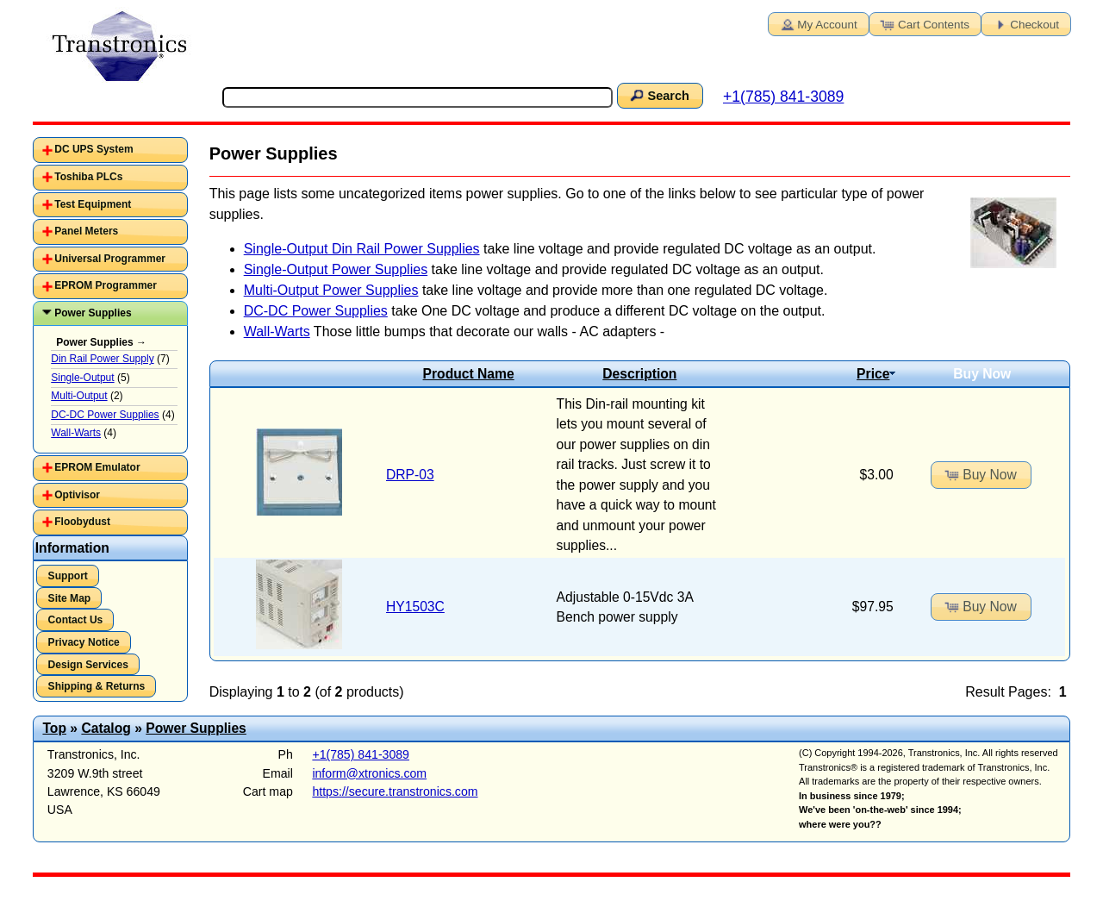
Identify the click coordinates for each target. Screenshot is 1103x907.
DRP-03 (410, 474)
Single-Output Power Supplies (335, 269)
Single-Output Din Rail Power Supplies (362, 248)
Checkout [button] (1024, 23)
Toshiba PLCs (88, 177)
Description (639, 373)
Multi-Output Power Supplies (331, 290)
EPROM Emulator (97, 467)
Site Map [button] (69, 598)
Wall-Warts (277, 331)
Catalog (105, 728)
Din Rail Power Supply (102, 359)
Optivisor (77, 495)
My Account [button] (817, 23)
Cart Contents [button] (923, 23)
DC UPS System (93, 149)
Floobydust (82, 522)
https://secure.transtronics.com (394, 791)
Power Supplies (92, 313)
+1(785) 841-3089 (783, 96)
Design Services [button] (88, 665)
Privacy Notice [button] (84, 642)
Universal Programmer (109, 259)
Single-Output (82, 378)
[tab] (110, 150)
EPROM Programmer (105, 285)
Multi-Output (79, 396)
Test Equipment (92, 204)
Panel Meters (86, 231)
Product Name (468, 373)
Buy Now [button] (980, 474)
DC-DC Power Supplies (316, 310)
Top (54, 728)
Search (658, 94)
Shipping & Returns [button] (97, 686)
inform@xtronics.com (369, 773)
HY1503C (415, 606)
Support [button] (68, 576)
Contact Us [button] (75, 620)
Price (876, 373)
